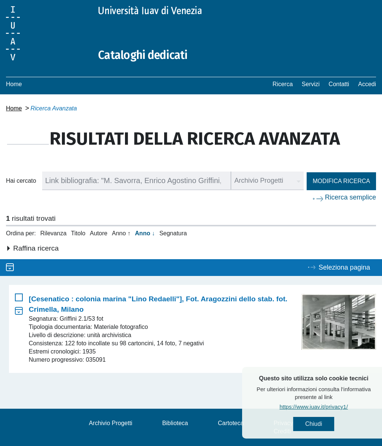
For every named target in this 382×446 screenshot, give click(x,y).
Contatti (339, 84)
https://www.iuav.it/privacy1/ (328, 406)
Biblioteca (175, 423)
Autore (98, 233)
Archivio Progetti (110, 423)
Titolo (78, 233)
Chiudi (328, 424)
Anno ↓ (145, 233)
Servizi (311, 84)
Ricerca (283, 84)
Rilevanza (53, 233)
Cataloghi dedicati (143, 55)
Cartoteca (231, 423)
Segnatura (173, 233)
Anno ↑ (121, 233)
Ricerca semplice (350, 197)
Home (14, 84)
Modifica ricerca (341, 181)
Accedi (367, 84)
